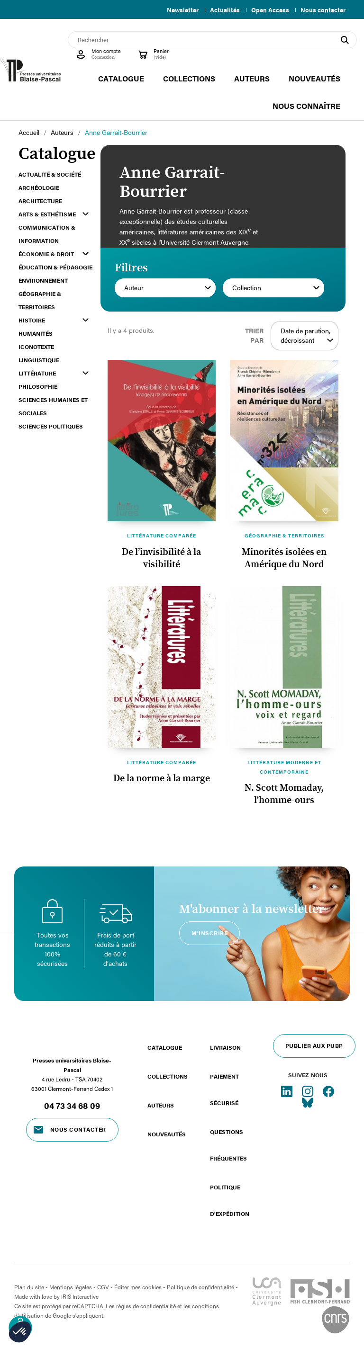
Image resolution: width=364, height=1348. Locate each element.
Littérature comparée (161, 535)
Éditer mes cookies (138, 1287)
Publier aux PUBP (314, 1045)
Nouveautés (166, 1134)
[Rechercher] (212, 39)
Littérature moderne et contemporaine (284, 767)
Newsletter (177, 10)
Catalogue (164, 1047)
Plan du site (29, 1287)
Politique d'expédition (229, 1200)
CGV (103, 1287)
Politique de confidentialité (200, 1287)
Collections (167, 1076)
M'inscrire (209, 933)
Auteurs (160, 1105)
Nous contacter (323, 10)
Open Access (268, 10)
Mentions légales (70, 1287)
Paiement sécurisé (224, 1089)
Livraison (225, 1047)
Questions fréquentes (228, 1145)
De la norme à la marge (161, 778)
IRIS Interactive (80, 1296)
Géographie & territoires (284, 535)
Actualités (221, 10)
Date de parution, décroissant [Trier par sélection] (307, 335)
